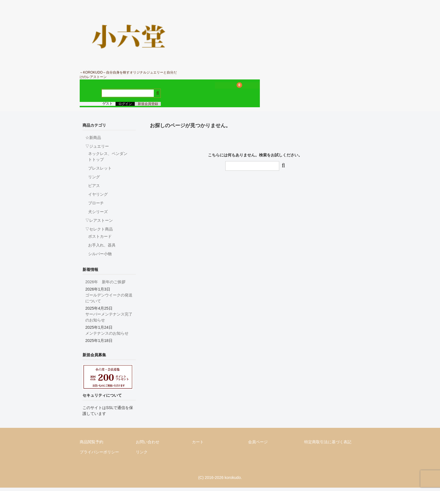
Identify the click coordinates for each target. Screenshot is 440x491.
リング (94, 180)
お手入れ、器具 (102, 248)
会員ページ (258, 445)
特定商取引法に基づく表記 (327, 445)
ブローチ (96, 206)
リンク (142, 455)
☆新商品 (93, 141)
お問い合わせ (147, 445)
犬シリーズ (98, 215)
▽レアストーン (99, 223)
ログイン (125, 107)
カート (198, 445)
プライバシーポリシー (99, 455)
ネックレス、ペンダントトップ (107, 160)
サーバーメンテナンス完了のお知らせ (108, 320)
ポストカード (100, 239)
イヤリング (98, 197)
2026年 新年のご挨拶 (105, 285)
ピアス (94, 189)
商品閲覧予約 (91, 445)
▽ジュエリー (97, 149)
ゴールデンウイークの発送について (108, 301)
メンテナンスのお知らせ (107, 336)
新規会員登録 (148, 107)
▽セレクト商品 (99, 232)
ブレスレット (100, 171)
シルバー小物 (100, 257)
